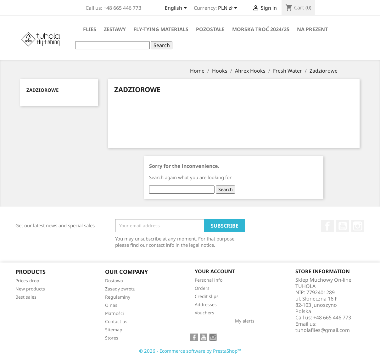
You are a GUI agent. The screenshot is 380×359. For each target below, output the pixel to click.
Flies (89, 29)
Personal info (208, 280)
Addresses (206, 304)
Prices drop (27, 281)
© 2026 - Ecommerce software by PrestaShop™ (190, 351)
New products (30, 289)
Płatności (114, 313)
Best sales (25, 297)
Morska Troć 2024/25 (260, 29)
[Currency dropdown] (228, 8)
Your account (215, 271)
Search (162, 45)
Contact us (116, 321)
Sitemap (113, 330)
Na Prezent (312, 29)
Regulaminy (117, 297)
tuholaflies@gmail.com (322, 330)
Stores (111, 338)
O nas (111, 305)
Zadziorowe (42, 90)
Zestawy (115, 29)
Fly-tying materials (160, 29)
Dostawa (114, 281)
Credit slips (207, 296)
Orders (202, 288)
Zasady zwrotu (120, 289)
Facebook (327, 226)
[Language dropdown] (177, 8)
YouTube (342, 226)
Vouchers (204, 313)
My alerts (244, 321)
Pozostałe (210, 29)
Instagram (357, 226)
